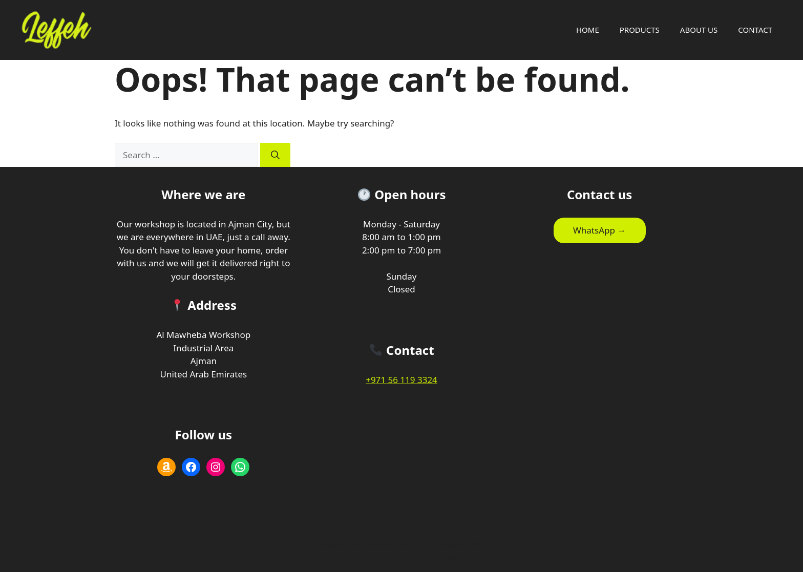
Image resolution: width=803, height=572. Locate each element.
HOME (587, 30)
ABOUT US (698, 30)
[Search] (275, 155)
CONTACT (755, 30)
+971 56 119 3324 (401, 380)
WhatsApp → (599, 230)
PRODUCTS (640, 30)
